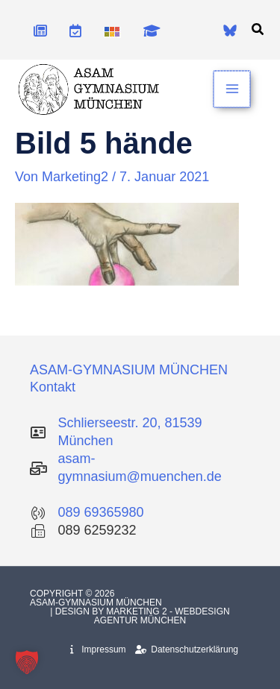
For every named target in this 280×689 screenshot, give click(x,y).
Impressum (97, 649)
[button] (258, 30)
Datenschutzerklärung (186, 649)
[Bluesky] (230, 30)
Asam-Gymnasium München (97, 602)
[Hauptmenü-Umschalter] (232, 89)
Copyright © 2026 (73, 593)
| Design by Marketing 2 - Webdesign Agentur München (139, 616)
